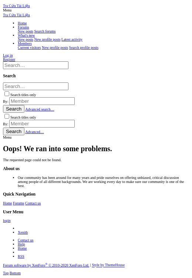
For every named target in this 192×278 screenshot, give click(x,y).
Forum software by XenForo (46, 265)
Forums (18, 203)
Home (7, 203)
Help (21, 244)
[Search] (35, 65)
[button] (7, 10)
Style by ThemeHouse (108, 265)
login (7, 220)
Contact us (33, 203)
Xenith (23, 232)
